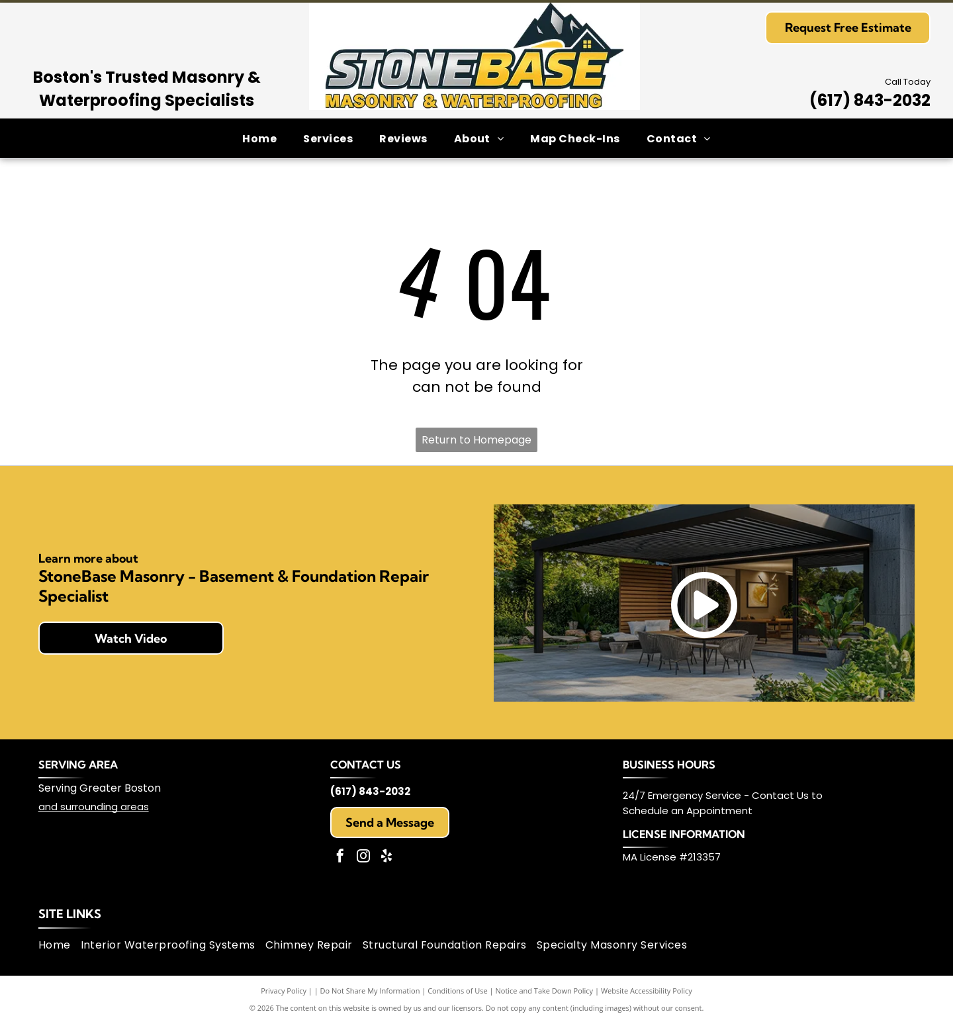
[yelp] (386, 857)
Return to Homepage (476, 439)
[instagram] (363, 857)
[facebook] (340, 857)
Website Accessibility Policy (646, 991)
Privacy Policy (283, 991)
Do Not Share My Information (370, 991)
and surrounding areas (93, 807)
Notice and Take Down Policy (545, 991)
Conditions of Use (458, 991)
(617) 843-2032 (869, 100)
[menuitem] (259, 138)
